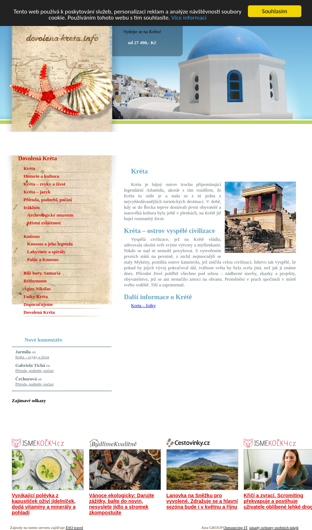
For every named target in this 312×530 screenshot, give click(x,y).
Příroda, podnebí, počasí (48, 199)
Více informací (188, 17)
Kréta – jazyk (37, 191)
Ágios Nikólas (37, 288)
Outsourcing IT (235, 527)
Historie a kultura (41, 176)
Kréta (29, 168)
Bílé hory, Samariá (42, 273)
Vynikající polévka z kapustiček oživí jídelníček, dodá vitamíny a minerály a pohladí (44, 504)
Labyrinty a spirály (46, 251)
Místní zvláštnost (44, 222)
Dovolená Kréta (39, 312)
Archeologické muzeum (50, 215)
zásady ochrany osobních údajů (273, 527)
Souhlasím (274, 11)
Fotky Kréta (36, 296)
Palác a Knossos (43, 259)
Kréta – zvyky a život (45, 184)
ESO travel (74, 527)
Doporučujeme (38, 304)
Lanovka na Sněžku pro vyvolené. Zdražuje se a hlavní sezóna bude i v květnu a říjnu (202, 501)
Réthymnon (35, 281)
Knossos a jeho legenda (50, 243)
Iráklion (32, 207)
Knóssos (32, 236)
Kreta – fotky (143, 305)
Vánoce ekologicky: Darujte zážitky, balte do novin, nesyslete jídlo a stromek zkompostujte (121, 504)
